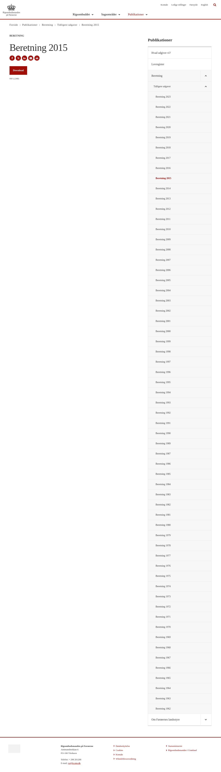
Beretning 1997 (163, 361)
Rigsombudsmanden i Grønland (182, 750)
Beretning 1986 (163, 464)
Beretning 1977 (163, 555)
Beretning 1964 (163, 688)
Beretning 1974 (163, 586)
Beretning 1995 (163, 382)
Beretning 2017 (163, 158)
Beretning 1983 (163, 494)
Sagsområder (109, 14)
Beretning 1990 (163, 433)
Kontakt (164, 4)
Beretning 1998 (163, 351)
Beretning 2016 (163, 168)
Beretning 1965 (163, 678)
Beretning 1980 (163, 525)
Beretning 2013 (163, 198)
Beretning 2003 (163, 300)
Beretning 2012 (163, 209)
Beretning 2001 (163, 321)
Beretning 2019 (163, 137)
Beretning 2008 (163, 249)
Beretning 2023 (163, 96)
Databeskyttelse (123, 746)
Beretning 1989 (163, 443)
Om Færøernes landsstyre (165, 719)
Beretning (156, 75)
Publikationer (136, 14)
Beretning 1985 (163, 474)
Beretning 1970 (163, 627)
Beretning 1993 (163, 402)
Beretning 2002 (163, 310)
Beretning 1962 (163, 708)
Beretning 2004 (163, 290)
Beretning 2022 (163, 107)
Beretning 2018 (163, 147)
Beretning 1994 (163, 392)
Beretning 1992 (163, 413)
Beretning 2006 (163, 270)
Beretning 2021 (163, 117)
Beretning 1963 (163, 698)
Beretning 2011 (163, 219)
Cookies (119, 750)
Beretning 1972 (163, 606)
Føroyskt (194, 4)
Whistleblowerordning (126, 759)
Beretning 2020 (163, 127)
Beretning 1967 (163, 657)
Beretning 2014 (163, 188)
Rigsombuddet (81, 14)
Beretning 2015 (163, 178)
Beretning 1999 (163, 341)
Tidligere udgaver (162, 86)
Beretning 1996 (163, 372)
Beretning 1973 (163, 596)
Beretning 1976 (163, 566)
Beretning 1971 (163, 617)
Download (18, 70)
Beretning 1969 (163, 637)
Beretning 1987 (163, 453)
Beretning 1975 (163, 576)
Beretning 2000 (163, 331)
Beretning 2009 (163, 239)
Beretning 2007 (163, 260)
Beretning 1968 (163, 647)
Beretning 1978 (163, 545)
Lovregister (157, 64)
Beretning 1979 (163, 535)
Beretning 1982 (163, 504)
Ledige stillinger (178, 4)
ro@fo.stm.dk (74, 763)
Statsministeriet (175, 746)
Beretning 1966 (163, 668)
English (204, 4)
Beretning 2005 (163, 280)
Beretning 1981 (163, 515)
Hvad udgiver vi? (161, 52)
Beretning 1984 (163, 484)
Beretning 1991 (163, 423)
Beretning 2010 (163, 229)
